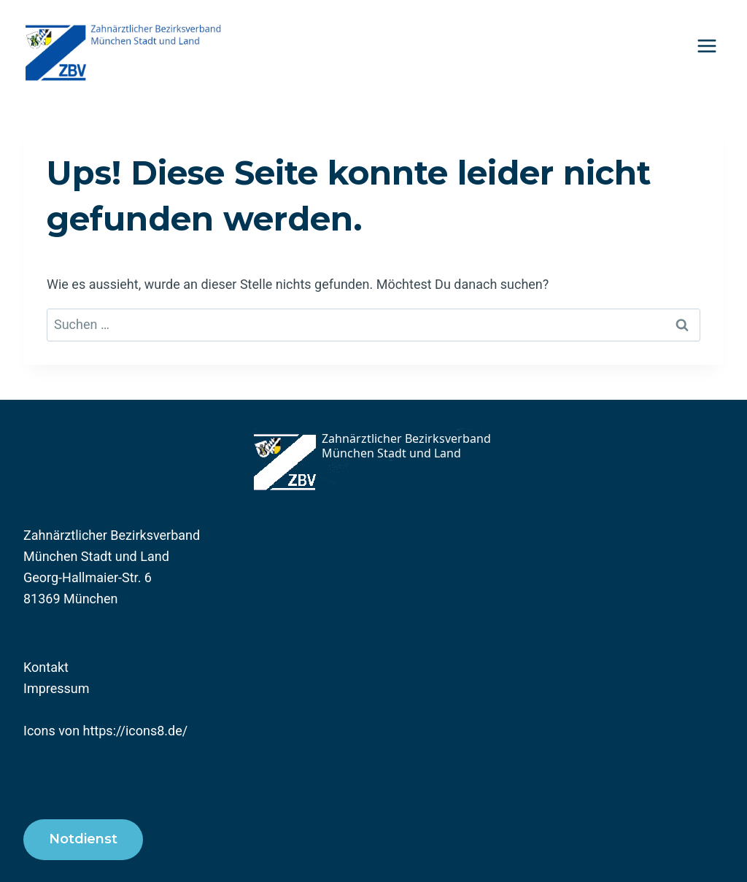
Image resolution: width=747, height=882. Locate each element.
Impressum (56, 688)
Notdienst (83, 839)
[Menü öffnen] (706, 46)
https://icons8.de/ (135, 730)
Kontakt (46, 667)
